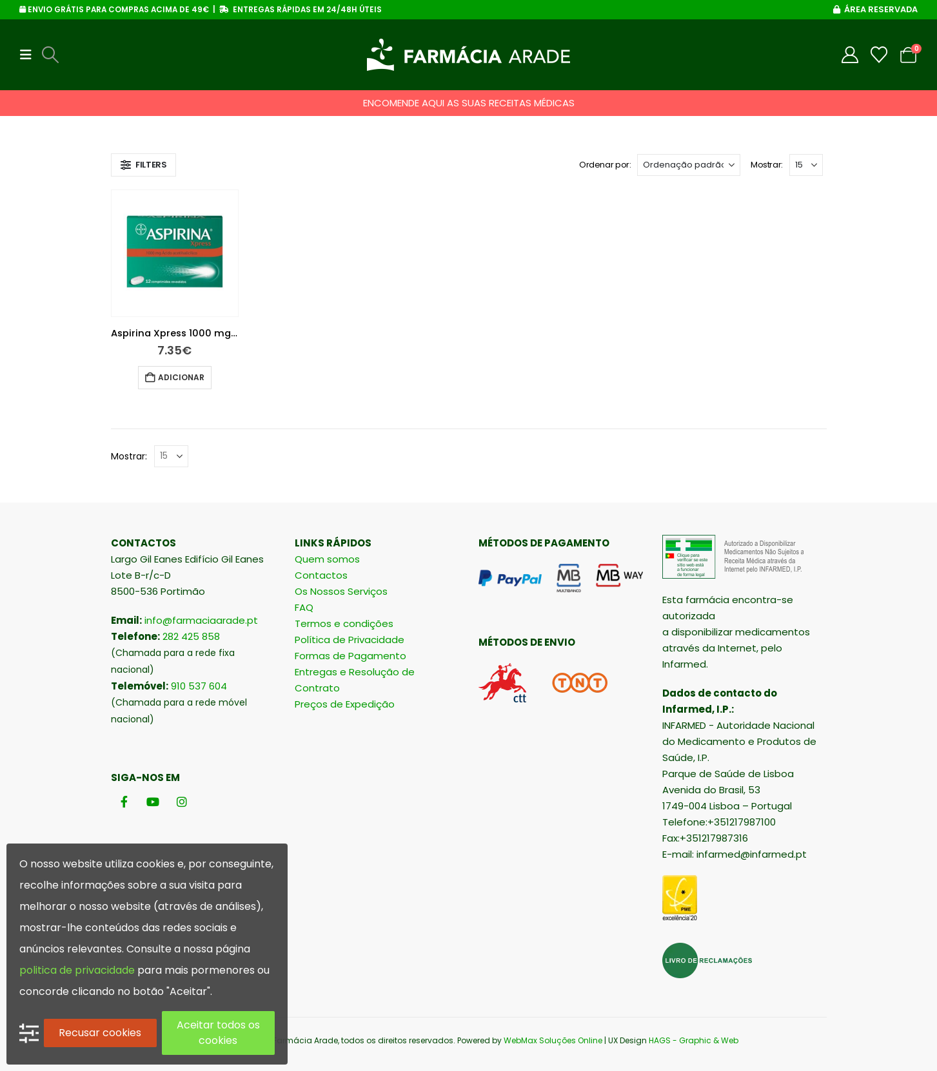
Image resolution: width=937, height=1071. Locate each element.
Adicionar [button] (181, 377)
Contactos (321, 575)
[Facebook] (124, 802)
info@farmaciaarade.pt (201, 620)
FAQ (304, 607)
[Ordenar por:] (688, 165)
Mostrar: (767, 165)
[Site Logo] (468, 55)
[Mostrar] (806, 165)
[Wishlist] (879, 54)
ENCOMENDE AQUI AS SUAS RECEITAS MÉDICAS (469, 103)
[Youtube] (153, 802)
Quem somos (327, 559)
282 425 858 (191, 636)
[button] (29, 55)
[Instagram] (182, 802)
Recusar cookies (100, 1032)
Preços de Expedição (345, 704)
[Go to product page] (175, 253)
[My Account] (850, 54)
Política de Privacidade (349, 639)
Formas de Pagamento (350, 655)
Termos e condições (344, 623)
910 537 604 (199, 686)
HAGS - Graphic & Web (693, 1040)
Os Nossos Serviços (341, 591)
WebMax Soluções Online (553, 1040)
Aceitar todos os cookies (218, 1033)
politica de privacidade (77, 970)
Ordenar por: (605, 165)
